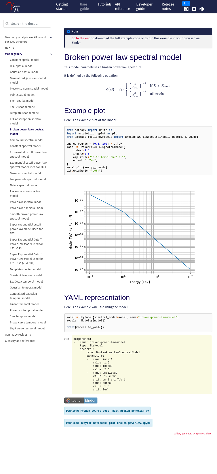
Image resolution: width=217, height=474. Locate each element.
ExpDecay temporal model (26, 281)
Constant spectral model (25, 146)
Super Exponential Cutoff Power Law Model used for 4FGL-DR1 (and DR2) (26, 259)
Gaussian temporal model (26, 287)
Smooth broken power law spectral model (26, 216)
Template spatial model (25, 113)
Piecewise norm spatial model (29, 88)
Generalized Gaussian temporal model (23, 296)
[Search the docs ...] (27, 24)
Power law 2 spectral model (27, 208)
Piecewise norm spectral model (25, 193)
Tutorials (105, 4)
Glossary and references (20, 340)
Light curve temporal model (27, 328)
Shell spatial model (22, 100)
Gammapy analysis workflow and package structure (25, 39)
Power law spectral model (26, 202)
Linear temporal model (24, 304)
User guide (84, 6)
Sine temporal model (23, 316)
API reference (122, 6)
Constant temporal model (26, 275)
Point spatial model (22, 94)
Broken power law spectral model (27, 132)
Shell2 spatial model (23, 107)
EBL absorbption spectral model (26, 121)
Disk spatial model (21, 66)
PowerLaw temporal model (27, 310)
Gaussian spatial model (24, 72)
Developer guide (144, 6)
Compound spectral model (26, 140)
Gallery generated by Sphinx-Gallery (192, 433)
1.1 (185, 3)
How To (9, 47)
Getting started (62, 6)
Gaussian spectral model (25, 173)
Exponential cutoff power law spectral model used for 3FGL (28, 165)
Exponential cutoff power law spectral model (28, 154)
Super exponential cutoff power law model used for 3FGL (26, 229)
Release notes (168, 6)
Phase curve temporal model (28, 322)
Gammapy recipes (16, 334)
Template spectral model (25, 269)
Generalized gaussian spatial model (28, 80)
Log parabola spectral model (28, 179)
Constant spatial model (24, 59)
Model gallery (13, 53)
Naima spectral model (24, 185)
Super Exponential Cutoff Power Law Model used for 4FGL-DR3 (26, 244)
